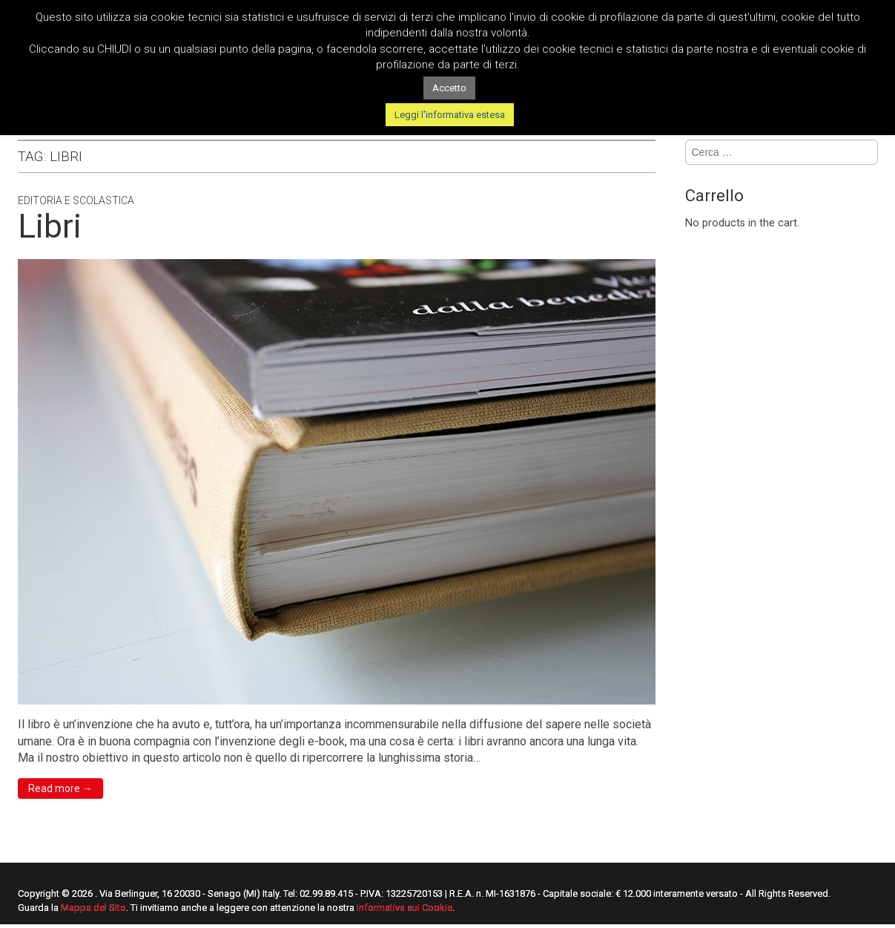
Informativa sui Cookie (404, 907)
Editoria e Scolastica (76, 200)
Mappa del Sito (93, 907)
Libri (50, 226)
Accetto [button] (449, 88)
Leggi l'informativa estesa (449, 114)
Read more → (60, 788)
